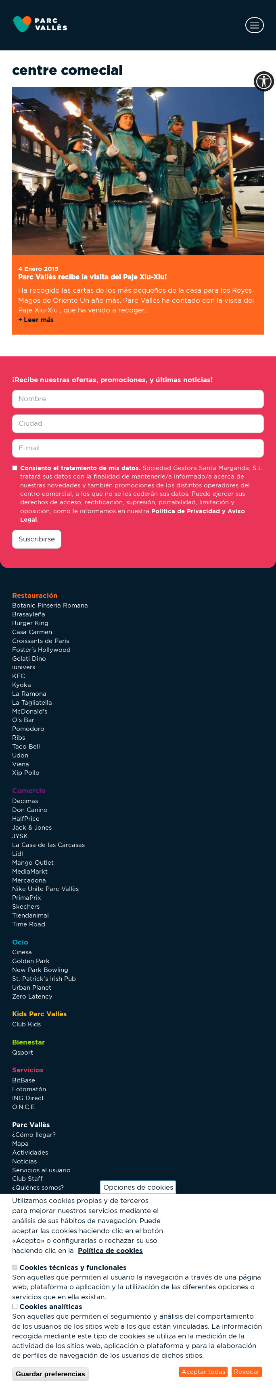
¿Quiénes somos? (38, 1187)
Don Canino (30, 809)
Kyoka (21, 684)
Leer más (39, 319)
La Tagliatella (32, 702)
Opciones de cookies (138, 1187)
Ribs (18, 737)
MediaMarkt (30, 871)
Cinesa (22, 952)
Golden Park (31, 960)
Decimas (25, 800)
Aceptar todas (203, 1371)
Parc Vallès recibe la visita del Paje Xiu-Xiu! (92, 277)
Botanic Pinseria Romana (50, 605)
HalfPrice (26, 818)
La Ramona (29, 693)
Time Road (28, 924)
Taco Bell (26, 746)
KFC (18, 675)
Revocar (246, 1371)
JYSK (20, 835)
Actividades (30, 1152)
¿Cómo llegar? (34, 1134)
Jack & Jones (32, 827)
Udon (20, 755)
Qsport (22, 1052)
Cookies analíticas (50, 1306)
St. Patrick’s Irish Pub (44, 978)
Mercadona (29, 880)
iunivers (23, 667)
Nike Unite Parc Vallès (45, 888)
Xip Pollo (26, 772)
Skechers (26, 906)
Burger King (30, 623)
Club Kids (26, 1024)
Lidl (17, 853)
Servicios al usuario (41, 1170)
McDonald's (29, 711)
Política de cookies (110, 1250)
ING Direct (28, 1098)
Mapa (20, 1143)
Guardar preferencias (50, 1374)
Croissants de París (40, 640)
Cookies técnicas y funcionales (73, 1267)
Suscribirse (37, 539)
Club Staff (27, 1178)
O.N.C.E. (24, 1106)
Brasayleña (28, 614)
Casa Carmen (32, 631)
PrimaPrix (26, 897)
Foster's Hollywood (41, 649)
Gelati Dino (29, 658)
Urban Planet (31, 987)
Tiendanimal (30, 915)
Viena (20, 764)
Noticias (24, 1161)
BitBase (23, 1080)
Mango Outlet (33, 862)
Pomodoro (28, 728)
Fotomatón (29, 1089)
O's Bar (23, 719)
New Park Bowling (40, 969)
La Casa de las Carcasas (48, 844)
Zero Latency (32, 996)
